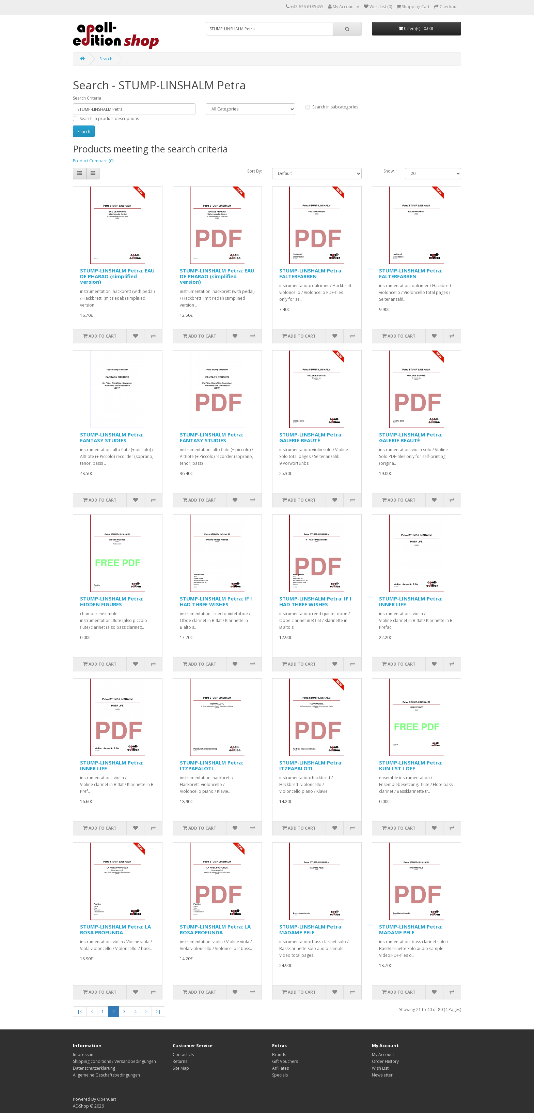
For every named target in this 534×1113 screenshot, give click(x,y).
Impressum (84, 1054)
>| (158, 1011)
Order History (385, 1061)
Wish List (380, 1068)
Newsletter (382, 1075)
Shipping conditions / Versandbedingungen (114, 1061)
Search (105, 59)
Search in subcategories (331, 107)
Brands (279, 1054)
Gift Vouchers (285, 1061)
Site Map (181, 1068)
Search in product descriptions (106, 118)
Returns (180, 1061)
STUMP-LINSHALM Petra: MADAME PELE (311, 929)
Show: (389, 171)
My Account (383, 1054)
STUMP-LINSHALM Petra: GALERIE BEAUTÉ (311, 437)
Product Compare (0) (93, 161)
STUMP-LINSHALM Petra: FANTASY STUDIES (111, 437)
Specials (280, 1075)
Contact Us (183, 1054)
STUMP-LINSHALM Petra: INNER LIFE (410, 601)
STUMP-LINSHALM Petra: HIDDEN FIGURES (111, 601)
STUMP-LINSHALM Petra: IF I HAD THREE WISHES (216, 601)
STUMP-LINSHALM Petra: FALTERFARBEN (311, 273)
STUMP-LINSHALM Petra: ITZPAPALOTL (211, 765)
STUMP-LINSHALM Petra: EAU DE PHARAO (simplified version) (117, 276)
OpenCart (106, 1099)
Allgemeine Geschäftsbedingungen (106, 1075)
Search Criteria (87, 98)
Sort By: (254, 171)
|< (79, 1011)
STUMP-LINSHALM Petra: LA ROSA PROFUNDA (115, 929)
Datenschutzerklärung (94, 1068)
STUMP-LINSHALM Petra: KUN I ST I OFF (410, 765)
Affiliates (280, 1068)
